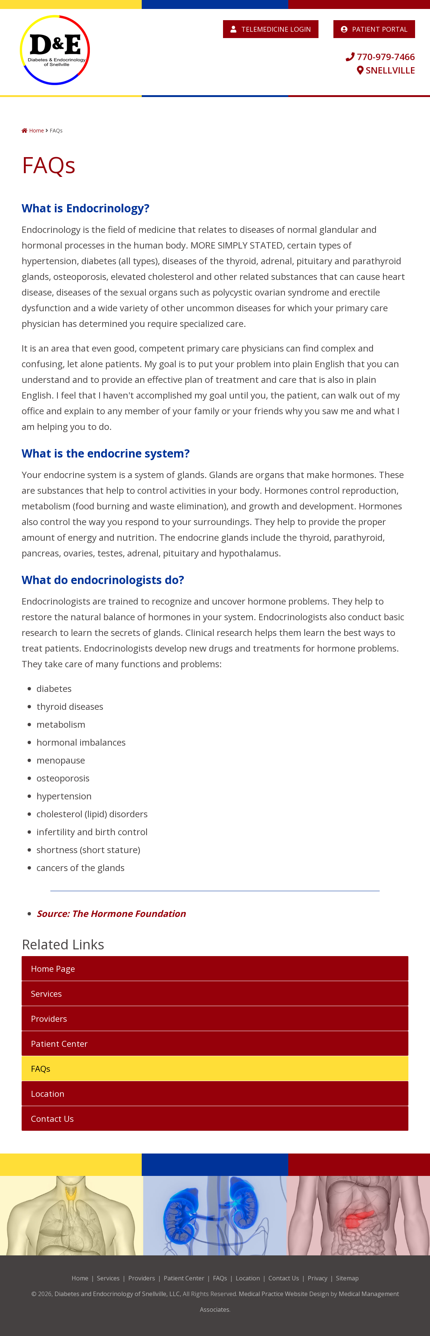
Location (48, 1093)
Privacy (317, 1278)
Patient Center (59, 1043)
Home (33, 130)
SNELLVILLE (386, 70)
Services (46, 993)
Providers (49, 1018)
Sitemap (347, 1278)
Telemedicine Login (270, 29)
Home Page (53, 968)
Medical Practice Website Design (284, 1294)
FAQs (40, 1068)
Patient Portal (374, 29)
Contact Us (52, 1118)
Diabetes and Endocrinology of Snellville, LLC (117, 1294)
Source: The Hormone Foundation (111, 913)
